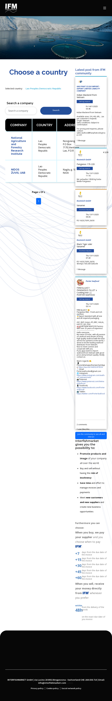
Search (56, 110)
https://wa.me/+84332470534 (91, 367)
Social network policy (71, 688)
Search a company (20, 103)
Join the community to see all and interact (91, 435)
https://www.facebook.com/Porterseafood (91, 388)
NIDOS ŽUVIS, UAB (18, 171)
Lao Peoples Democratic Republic (43, 88)
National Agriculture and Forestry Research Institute (18, 145)
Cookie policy (52, 688)
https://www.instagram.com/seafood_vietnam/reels (91, 376)
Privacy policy (37, 688)
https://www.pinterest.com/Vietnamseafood (90, 382)
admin (70, 683)
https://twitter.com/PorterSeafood (91, 393)
